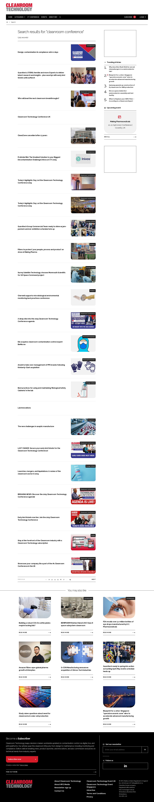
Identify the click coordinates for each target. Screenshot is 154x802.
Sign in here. (24, 765)
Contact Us (59, 791)
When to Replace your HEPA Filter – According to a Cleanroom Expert (121, 100)
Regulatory (91, 420)
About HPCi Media (62, 784)
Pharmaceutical (45, 643)
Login (142, 17)
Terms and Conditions (96, 793)
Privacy (90, 797)
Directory (53, 17)
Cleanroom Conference (88, 92)
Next (94, 579)
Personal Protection (89, 336)
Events (44, 17)
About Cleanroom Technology (67, 781)
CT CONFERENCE (33, 17)
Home (10, 17)
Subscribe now (14, 759)
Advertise (91, 790)
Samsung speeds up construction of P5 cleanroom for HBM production (122, 86)
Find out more (11, 772)
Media (93, 535)
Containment (91, 45)
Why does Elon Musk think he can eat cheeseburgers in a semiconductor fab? (122, 69)
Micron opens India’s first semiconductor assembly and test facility (121, 93)
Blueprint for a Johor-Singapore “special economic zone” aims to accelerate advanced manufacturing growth (122, 78)
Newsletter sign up (62, 788)
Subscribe (129, 17)
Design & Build (90, 129)
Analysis (92, 244)
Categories (18, 17)
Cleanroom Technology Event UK (101, 781)
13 (70, 579)
